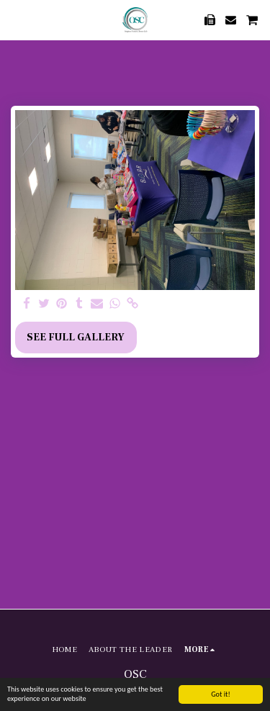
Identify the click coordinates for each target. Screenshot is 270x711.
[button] (16, 19)
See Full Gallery (76, 337)
